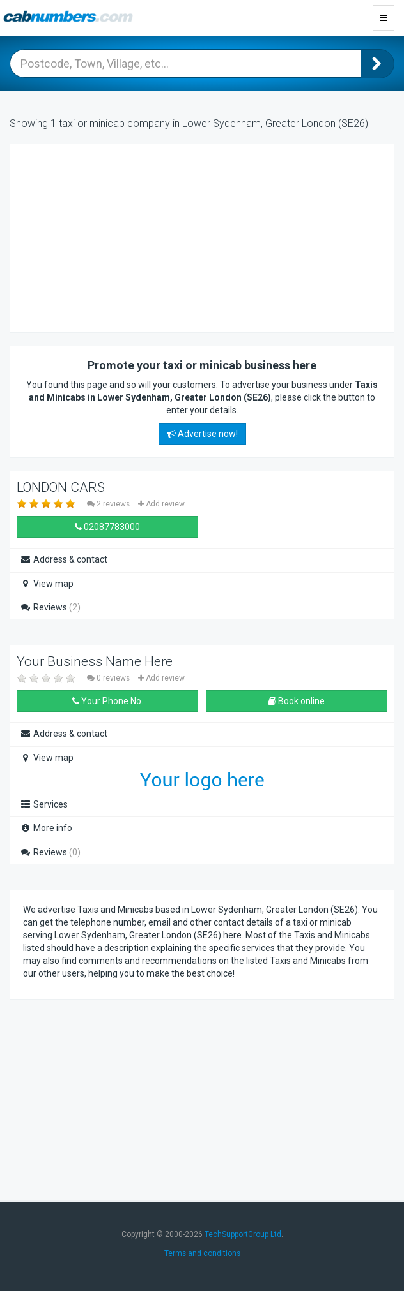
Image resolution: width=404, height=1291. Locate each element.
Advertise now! (202, 434)
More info (46, 828)
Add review (161, 503)
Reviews (50, 607)
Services (44, 804)
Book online (296, 701)
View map (47, 584)
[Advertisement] (125, 236)
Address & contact (63, 559)
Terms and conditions (202, 1253)
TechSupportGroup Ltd (243, 1234)
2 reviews (109, 503)
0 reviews (109, 678)
